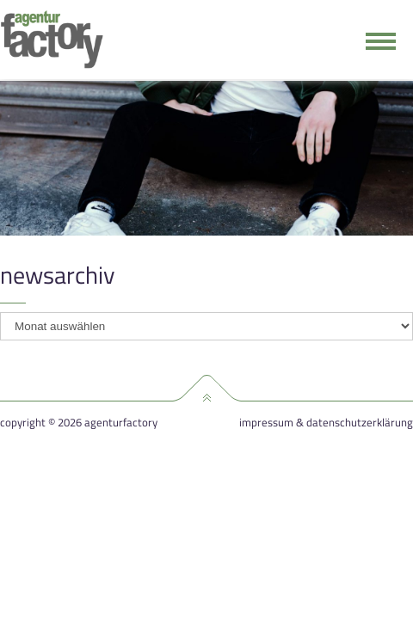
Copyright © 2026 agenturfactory (78, 422)
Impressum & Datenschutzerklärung (326, 422)
